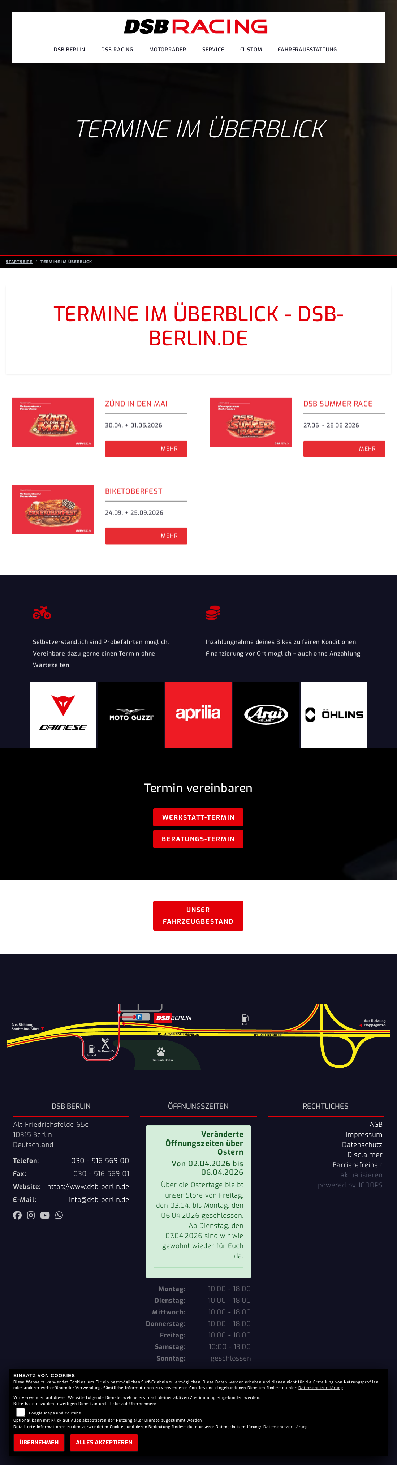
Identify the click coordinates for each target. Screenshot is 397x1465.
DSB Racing (117, 49)
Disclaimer (365, 1155)
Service (213, 49)
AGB (376, 1124)
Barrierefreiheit (358, 1165)
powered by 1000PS (350, 1185)
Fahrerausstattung (307, 49)
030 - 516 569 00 (100, 1160)
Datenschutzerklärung (320, 1388)
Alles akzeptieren (104, 1442)
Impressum (364, 1134)
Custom (251, 49)
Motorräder (167, 49)
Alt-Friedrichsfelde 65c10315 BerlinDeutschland (51, 1134)
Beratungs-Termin (198, 839)
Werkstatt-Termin (198, 817)
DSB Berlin (69, 49)
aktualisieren (362, 1175)
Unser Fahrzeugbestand (198, 916)
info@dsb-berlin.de (99, 1199)
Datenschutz (362, 1144)
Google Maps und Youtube (55, 1413)
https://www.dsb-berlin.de (88, 1186)
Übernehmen (39, 1442)
